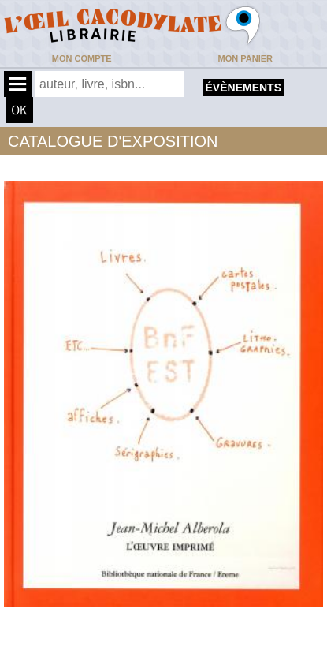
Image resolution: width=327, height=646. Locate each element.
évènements (243, 87)
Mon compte (82, 58)
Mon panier (245, 58)
